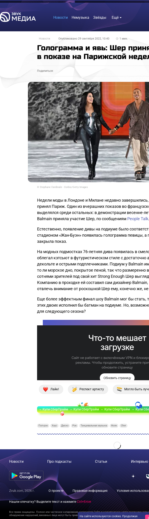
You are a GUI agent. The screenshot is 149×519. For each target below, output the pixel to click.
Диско (64, 425)
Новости (44, 38)
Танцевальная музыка (94, 425)
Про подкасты (59, 461)
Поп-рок (43, 425)
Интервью (139, 461)
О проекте (56, 490)
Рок (74, 425)
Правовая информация (90, 490)
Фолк (114, 425)
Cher (123, 425)
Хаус (54, 425)
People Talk (137, 218)
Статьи (101, 461)
